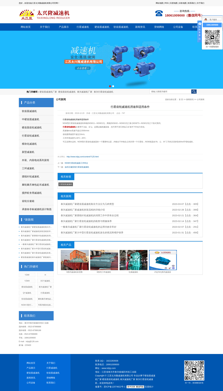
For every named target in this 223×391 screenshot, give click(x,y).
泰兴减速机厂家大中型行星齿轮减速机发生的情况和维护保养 (92, 232)
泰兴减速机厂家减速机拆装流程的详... (36, 231)
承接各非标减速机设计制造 (37, 209)
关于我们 (200, 3)
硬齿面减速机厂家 (48, 92)
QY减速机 (27, 293)
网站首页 (26, 27)
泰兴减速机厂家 (84, 92)
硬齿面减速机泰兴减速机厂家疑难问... (36, 257)
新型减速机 (28, 152)
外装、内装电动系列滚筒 (35, 160)
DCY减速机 (45, 281)
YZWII (27, 281)
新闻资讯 (140, 27)
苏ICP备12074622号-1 (114, 386)
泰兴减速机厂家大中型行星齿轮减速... (36, 249)
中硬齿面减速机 (30, 119)
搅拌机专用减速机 (32, 193)
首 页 (181, 99)
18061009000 (212, 25)
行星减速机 (83, 27)
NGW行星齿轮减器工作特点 (76, 163)
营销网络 (159, 27)
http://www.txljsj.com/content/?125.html (83, 157)
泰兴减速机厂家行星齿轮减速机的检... (36, 240)
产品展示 (64, 27)
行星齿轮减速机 (30, 135)
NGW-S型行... (27, 305)
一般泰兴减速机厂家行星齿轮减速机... (36, 244)
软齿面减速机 (121, 27)
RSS (167, 3)
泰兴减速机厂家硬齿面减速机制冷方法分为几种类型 (87, 204)
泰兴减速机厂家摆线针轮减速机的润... (36, 236)
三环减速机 (28, 168)
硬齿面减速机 (102, 27)
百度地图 (173, 3)
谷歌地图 (182, 3)
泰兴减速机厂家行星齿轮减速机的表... (36, 253)
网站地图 (159, 3)
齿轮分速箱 (28, 201)
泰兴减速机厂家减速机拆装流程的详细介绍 (83, 209)
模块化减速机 (29, 144)
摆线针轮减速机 (30, 176)
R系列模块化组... (45, 305)
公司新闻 (200, 99)
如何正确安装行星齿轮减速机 (77, 167)
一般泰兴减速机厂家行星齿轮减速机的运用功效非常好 (88, 226)
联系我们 (191, 3)
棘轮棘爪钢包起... (45, 299)
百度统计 (149, 386)
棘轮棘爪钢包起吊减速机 (35, 184)
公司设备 (178, 27)
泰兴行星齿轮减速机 (103, 92)
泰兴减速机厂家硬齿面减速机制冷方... (36, 227)
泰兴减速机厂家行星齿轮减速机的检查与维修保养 (86, 221)
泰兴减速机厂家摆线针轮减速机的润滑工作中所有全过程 (90, 215)
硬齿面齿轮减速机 (67, 92)
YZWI (27, 275)
